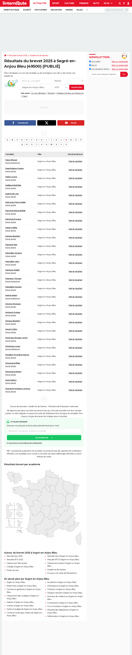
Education (56, 10)
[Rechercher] (116, 9)
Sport (55, 3)
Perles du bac (13, 570)
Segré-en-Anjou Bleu (16, 582)
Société (27, 10)
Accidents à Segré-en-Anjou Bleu (61, 582)
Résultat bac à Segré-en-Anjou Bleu (63, 556)
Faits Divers (41, 10)
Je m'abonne (42, 438)
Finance (83, 3)
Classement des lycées (17, 563)
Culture (69, 3)
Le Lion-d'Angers (38, 93)
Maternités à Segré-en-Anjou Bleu (22, 586)
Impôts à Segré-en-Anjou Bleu (20, 606)
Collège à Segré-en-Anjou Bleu (20, 566)
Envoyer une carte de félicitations (62, 573)
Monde (69, 10)
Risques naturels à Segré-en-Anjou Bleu (64, 593)
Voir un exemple (120, 61)
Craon (24, 96)
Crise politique (11, 10)
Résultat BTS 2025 (15, 559)
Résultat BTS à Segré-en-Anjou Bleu (63, 559)
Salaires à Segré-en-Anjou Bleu (20, 602)
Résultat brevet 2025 (18, 55)
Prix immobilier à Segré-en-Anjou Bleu (64, 606)
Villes (79, 10)
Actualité (94, 61)
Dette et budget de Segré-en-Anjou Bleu (24, 609)
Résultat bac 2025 (15, 556)
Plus (108, 3)
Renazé (51, 93)
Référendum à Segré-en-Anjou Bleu (63, 616)
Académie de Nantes (39, 55)
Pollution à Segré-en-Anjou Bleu (61, 589)
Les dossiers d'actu (99, 69)
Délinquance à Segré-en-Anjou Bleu (63, 586)
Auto (96, 3)
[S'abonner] (108, 74)
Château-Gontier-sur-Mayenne (70, 93)
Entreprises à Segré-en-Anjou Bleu (62, 603)
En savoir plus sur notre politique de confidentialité (24, 443)
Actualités (39, 3)
